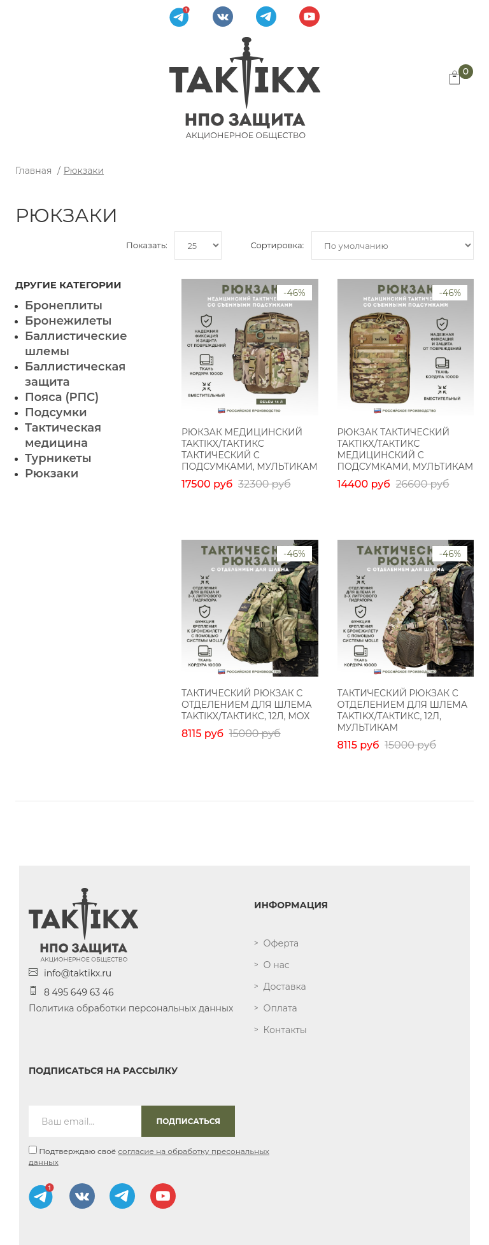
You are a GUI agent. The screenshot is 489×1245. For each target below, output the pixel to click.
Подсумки (56, 412)
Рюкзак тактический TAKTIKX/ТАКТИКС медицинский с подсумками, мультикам (405, 449)
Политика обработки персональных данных (131, 1008)
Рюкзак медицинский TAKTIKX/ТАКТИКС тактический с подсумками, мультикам (249, 449)
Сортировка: (277, 245)
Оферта (281, 943)
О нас (277, 965)
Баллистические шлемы (76, 343)
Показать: (146, 245)
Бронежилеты (68, 321)
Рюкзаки (84, 170)
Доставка (285, 986)
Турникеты (58, 458)
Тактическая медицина (63, 435)
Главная (33, 170)
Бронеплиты (64, 306)
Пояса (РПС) (62, 397)
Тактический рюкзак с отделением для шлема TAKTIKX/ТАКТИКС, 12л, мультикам (402, 710)
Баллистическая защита (75, 374)
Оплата (280, 1008)
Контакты (285, 1030)
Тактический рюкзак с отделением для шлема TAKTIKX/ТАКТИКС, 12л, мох (246, 704)
